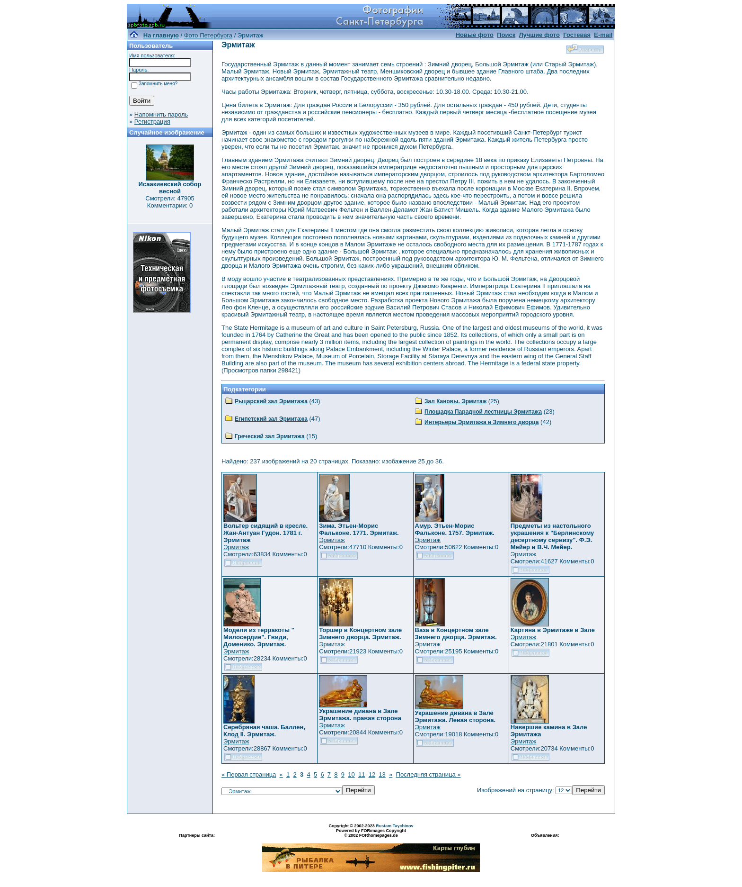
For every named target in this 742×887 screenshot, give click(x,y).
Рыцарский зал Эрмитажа (271, 401)
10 (351, 774)
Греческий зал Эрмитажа (270, 436)
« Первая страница (248, 774)
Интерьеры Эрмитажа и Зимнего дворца (481, 422)
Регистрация (152, 121)
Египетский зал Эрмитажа (271, 419)
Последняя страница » (428, 774)
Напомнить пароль (161, 114)
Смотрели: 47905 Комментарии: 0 (169, 202)
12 (372, 774)
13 (382, 774)
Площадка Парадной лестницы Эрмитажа (483, 411)
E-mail (603, 34)
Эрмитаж (236, 547)
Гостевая (577, 34)
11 (361, 774)
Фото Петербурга (208, 35)
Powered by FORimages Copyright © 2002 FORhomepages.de (371, 833)
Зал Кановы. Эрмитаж (455, 401)
